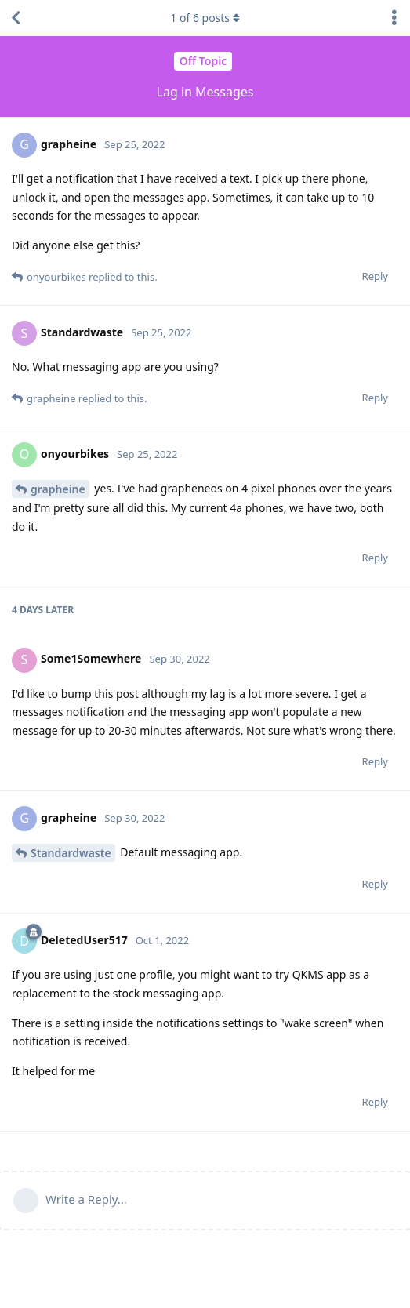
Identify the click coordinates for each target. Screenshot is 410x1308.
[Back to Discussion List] (15, 18)
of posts (204, 17)
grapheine (58, 488)
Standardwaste (71, 852)
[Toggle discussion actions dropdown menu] (394, 18)
